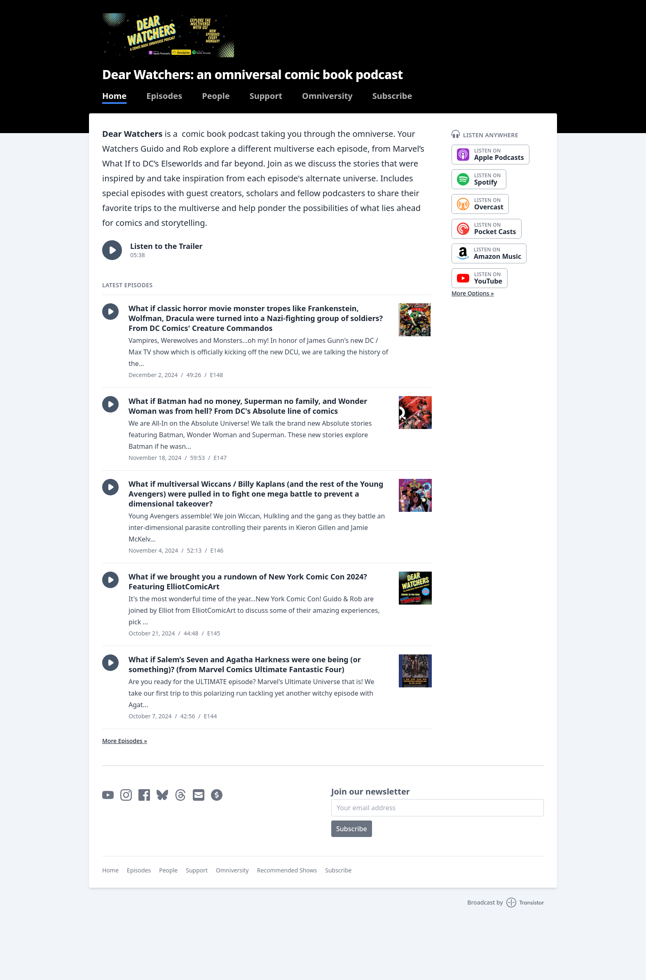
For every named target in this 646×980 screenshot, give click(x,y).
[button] (112, 250)
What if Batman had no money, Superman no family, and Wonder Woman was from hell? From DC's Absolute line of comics (248, 406)
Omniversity (327, 96)
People (215, 96)
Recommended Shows (287, 870)
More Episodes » (124, 741)
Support (266, 96)
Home (114, 96)
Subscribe (392, 96)
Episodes (164, 96)
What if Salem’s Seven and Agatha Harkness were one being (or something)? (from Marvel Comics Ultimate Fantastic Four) (245, 664)
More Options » (473, 293)
